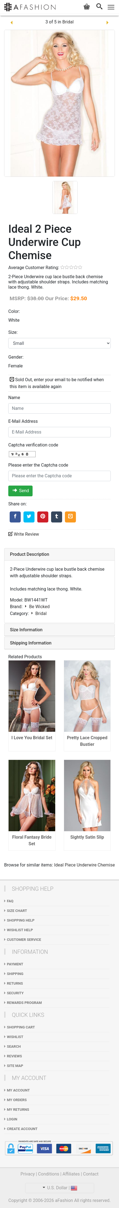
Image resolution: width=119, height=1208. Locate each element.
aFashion (64, 1200)
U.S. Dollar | (60, 1187)
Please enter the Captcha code (38, 465)
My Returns (18, 1109)
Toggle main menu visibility (111, 6)
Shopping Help (21, 920)
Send (21, 491)
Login (12, 1119)
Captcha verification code (33, 445)
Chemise (106, 865)
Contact (91, 1174)
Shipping (15, 974)
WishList (15, 1037)
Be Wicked (36, 606)
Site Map (15, 1066)
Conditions (48, 1174)
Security (15, 993)
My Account (18, 1090)
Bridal (68, 22)
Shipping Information (30, 643)
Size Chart (17, 911)
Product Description (29, 554)
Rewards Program (24, 1003)
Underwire (87, 865)
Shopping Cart (21, 1027)
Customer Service (24, 940)
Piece (70, 865)
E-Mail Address (23, 421)
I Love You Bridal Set (31, 737)
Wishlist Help (20, 930)
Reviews (14, 1056)
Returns (15, 983)
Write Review (23, 534)
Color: (14, 311)
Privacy (27, 1174)
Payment (15, 964)
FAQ (10, 901)
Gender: (15, 357)
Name (14, 397)
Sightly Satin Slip (87, 837)
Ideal (59, 865)
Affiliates (71, 1174)
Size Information (26, 629)
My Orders (17, 1100)
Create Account (22, 1129)
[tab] (59, 554)
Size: (13, 332)
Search (14, 1046)
